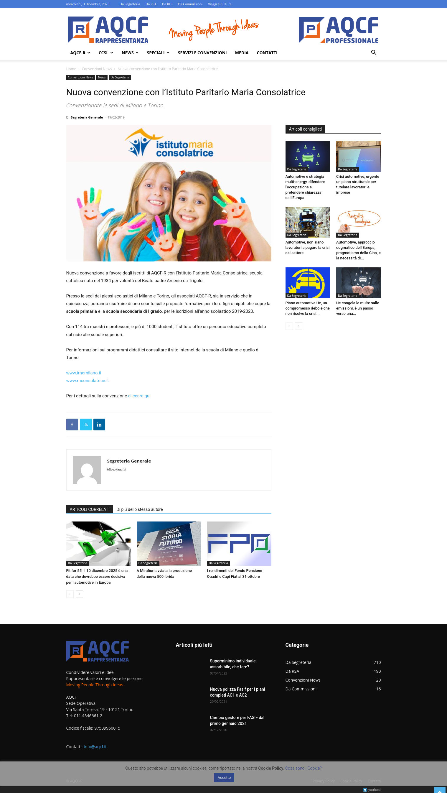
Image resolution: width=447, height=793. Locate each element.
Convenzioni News (97, 68)
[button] (374, 53)
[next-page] (79, 594)
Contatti (267, 52)
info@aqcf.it (95, 746)
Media (242, 52)
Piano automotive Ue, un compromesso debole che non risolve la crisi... (308, 308)
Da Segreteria (130, 4)
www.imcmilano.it (83, 373)
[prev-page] (70, 594)
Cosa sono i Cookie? (303, 768)
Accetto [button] (224, 777)
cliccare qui (139, 396)
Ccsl (106, 52)
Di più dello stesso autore (139, 509)
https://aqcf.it (116, 469)
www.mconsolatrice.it (87, 380)
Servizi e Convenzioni (202, 52)
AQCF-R (80, 52)
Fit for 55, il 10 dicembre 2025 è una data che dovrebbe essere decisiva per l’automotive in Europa (97, 576)
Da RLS (167, 4)
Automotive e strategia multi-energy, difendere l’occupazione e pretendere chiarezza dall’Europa (305, 187)
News (130, 52)
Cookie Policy (270, 768)
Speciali (158, 52)
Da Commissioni (190, 4)
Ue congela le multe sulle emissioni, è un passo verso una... (357, 308)
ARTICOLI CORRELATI (90, 509)
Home (71, 68)
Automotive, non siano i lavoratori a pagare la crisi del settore (308, 247)
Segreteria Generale (87, 117)
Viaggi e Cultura (220, 4)
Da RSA (151, 4)
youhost (372, 790)
